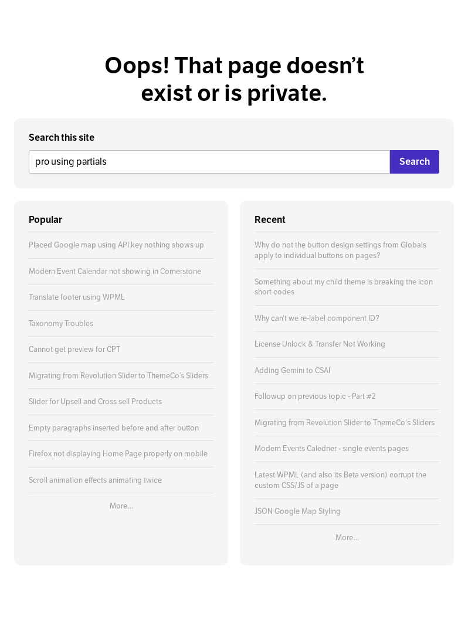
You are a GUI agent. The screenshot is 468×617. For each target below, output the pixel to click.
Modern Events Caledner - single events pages (332, 448)
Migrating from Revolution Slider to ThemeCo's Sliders (345, 423)
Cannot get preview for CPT (74, 349)
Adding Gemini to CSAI (292, 370)
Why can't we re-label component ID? (317, 318)
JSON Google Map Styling (298, 511)
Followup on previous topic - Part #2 (315, 396)
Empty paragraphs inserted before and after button (114, 428)
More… (121, 506)
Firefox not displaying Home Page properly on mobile (118, 454)
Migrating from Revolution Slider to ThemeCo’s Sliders (118, 376)
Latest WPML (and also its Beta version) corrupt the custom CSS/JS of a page (340, 480)
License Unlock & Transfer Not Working (320, 344)
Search (414, 161)
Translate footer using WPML (77, 297)
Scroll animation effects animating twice (95, 480)
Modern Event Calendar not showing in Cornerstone (115, 271)
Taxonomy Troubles (61, 323)
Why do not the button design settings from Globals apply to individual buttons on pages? (340, 250)
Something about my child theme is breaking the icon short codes (344, 287)
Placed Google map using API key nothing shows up (116, 245)
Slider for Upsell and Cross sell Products (95, 401)
